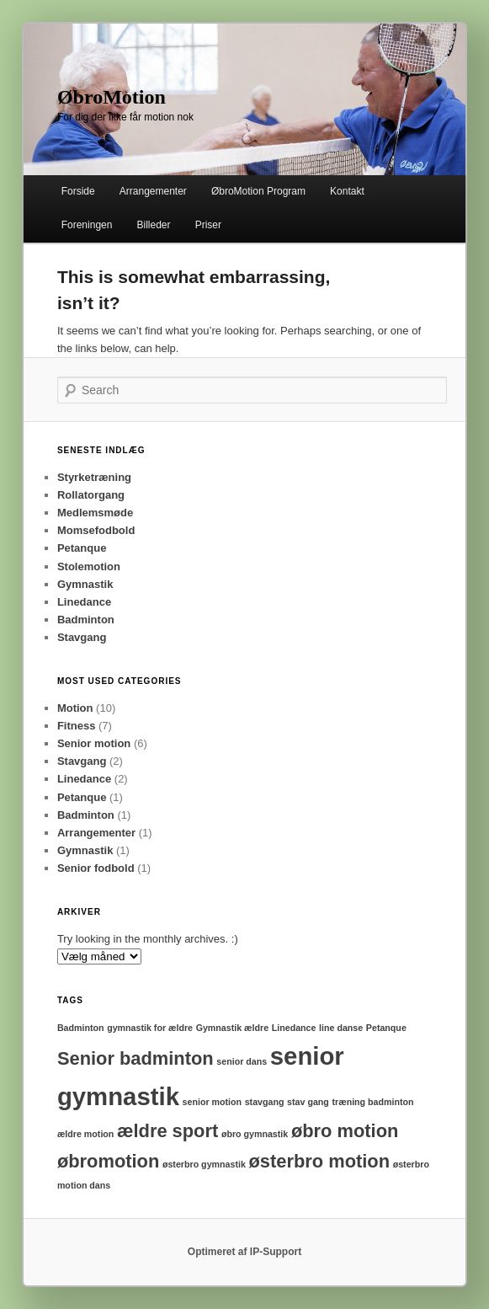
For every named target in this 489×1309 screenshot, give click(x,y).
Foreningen (87, 225)
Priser (208, 225)
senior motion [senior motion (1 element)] (212, 1102)
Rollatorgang (91, 495)
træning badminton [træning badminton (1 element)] (372, 1102)
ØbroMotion (111, 97)
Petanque (82, 548)
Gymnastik (85, 584)
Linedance (84, 602)
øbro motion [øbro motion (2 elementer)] (345, 1130)
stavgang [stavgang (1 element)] (264, 1102)
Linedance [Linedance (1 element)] (294, 1028)
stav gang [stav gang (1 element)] (308, 1102)
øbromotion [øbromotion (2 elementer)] (108, 1161)
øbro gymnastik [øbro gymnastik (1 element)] (254, 1134)
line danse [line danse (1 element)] (341, 1028)
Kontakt (347, 191)
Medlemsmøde (95, 512)
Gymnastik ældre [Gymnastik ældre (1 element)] (232, 1028)
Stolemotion (88, 566)
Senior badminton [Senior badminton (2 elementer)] (135, 1058)
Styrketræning (94, 477)
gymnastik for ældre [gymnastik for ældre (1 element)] (150, 1028)
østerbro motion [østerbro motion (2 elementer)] (319, 1161)
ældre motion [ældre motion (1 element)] (85, 1134)
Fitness (76, 725)
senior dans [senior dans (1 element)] (241, 1061)
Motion (75, 708)
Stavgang (82, 637)
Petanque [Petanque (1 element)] (386, 1028)
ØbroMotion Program (258, 191)
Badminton (85, 619)
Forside (78, 191)
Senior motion (93, 743)
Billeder (154, 225)
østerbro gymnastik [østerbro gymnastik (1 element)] (204, 1164)
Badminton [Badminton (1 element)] (80, 1028)
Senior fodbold (96, 868)
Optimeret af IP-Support (244, 1252)
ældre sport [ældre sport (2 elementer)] (167, 1130)
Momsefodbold (96, 530)
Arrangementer (153, 191)
